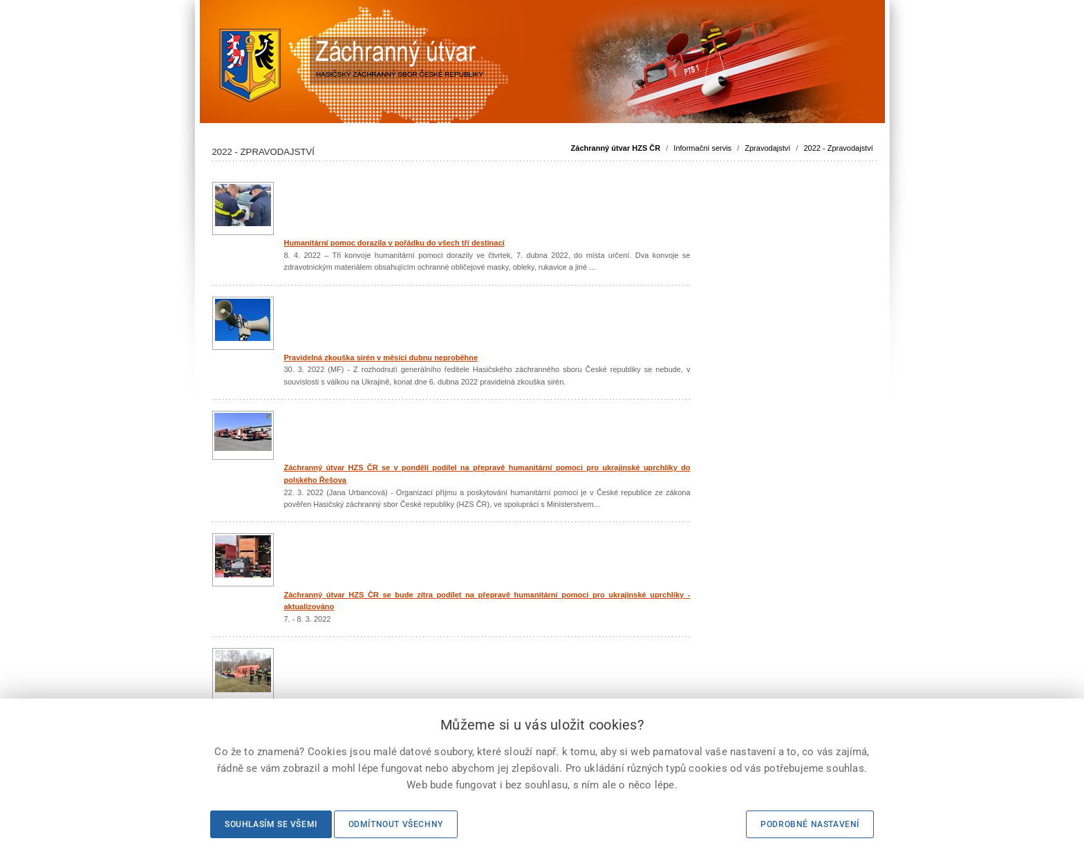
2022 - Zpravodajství (837, 148)
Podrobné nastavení (809, 824)
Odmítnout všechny (395, 824)
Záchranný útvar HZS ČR (616, 148)
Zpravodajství (767, 148)
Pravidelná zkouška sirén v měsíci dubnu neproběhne (381, 357)
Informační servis (702, 148)
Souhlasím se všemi (271, 824)
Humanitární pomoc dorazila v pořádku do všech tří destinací (394, 243)
